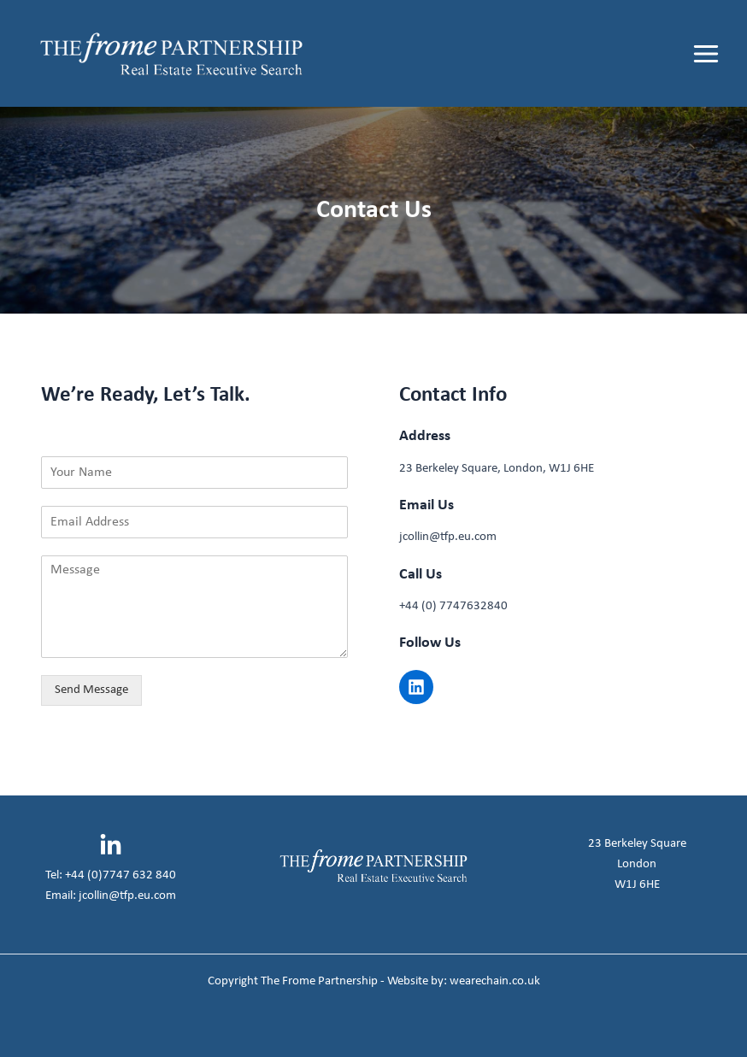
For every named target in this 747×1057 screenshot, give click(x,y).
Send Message (91, 690)
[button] (416, 687)
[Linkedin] (110, 845)
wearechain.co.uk (495, 981)
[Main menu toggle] (706, 54)
